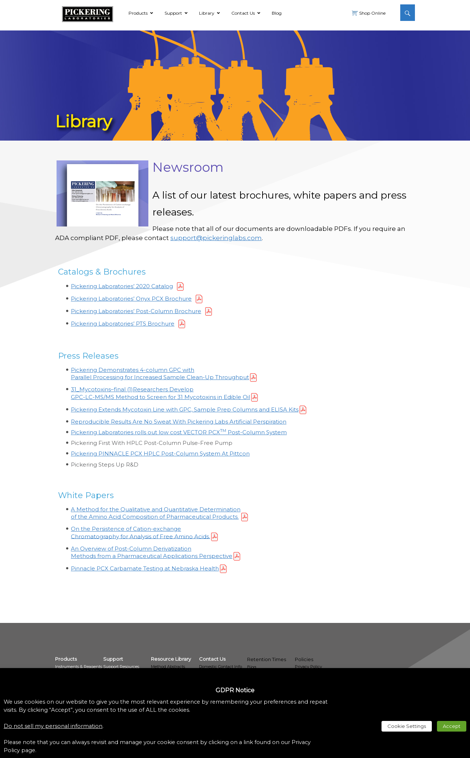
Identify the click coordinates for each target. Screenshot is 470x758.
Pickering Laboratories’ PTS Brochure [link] (122, 323)
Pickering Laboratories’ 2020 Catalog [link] (122, 286)
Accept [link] (451, 726)
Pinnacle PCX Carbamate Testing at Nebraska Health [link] (145, 568)
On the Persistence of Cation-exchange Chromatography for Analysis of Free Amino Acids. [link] (140, 532)
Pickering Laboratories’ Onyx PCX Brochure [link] (131, 298)
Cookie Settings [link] (406, 726)
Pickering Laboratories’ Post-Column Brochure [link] (136, 311)
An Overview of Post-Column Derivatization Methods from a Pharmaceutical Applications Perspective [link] (151, 552)
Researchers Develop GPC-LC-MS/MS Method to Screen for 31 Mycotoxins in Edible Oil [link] (160, 393)
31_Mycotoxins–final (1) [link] (102, 389)
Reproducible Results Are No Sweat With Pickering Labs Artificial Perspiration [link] (178, 421)
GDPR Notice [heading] (235, 690)
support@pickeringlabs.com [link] (216, 238)
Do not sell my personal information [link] (53, 726)
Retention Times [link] (266, 659)
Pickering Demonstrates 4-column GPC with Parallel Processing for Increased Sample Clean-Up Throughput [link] (160, 373)
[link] (87, 13)
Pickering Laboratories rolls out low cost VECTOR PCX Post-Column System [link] (179, 432)
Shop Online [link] (372, 13)
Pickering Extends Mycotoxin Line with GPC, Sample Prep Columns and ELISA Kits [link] (185, 409)
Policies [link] (304, 659)
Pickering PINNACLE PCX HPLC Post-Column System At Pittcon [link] (160, 453)
